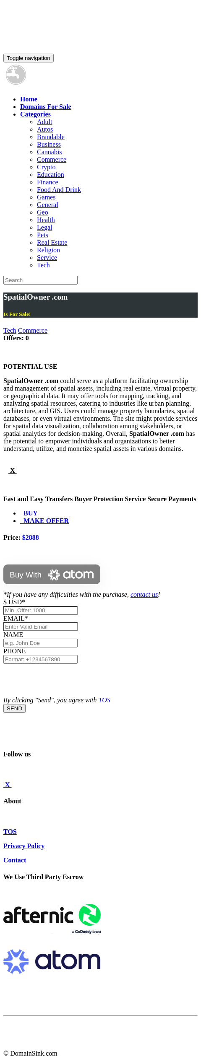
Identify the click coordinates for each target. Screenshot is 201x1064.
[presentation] (67, 680)
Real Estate (52, 242)
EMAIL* (15, 618)
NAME (14, 634)
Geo (42, 212)
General (47, 204)
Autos (45, 129)
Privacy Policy (23, 845)
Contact (14, 860)
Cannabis (49, 151)
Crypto (46, 167)
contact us (144, 594)
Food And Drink (59, 189)
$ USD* (14, 602)
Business (49, 144)
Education (50, 174)
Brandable (51, 136)
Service (47, 257)
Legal (44, 227)
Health (46, 219)
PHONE (14, 651)
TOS (104, 700)
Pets (42, 234)
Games (46, 197)
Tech (43, 265)
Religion (48, 250)
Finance (47, 182)
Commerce (51, 159)
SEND (14, 708)
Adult (44, 121)
